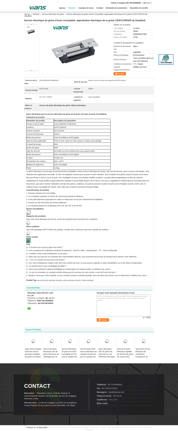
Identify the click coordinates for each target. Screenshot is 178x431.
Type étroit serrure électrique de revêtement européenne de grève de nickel (142, 354)
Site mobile (102, 403)
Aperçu (62, 8)
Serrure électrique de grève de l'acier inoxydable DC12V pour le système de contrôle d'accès (69, 354)
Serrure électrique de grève (53, 14)
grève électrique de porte (72, 280)
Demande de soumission (116, 8)
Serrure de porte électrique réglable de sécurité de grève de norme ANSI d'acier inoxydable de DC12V (125, 355)
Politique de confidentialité (36, 427)
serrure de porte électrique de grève (49, 280)
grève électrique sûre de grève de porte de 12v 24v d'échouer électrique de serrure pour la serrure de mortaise (107, 355)
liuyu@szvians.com (116, 392)
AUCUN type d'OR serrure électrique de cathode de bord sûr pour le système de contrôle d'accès (88, 354)
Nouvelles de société (139, 8)
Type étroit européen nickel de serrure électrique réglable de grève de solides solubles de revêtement (33, 355)
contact (37, 386)
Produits (72, 8)
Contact (99, 8)
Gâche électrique (88, 280)
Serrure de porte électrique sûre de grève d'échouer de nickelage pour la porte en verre (51, 354)
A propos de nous (86, 8)
